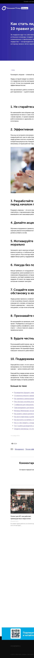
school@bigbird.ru (16, 646)
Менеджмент (19, 449)
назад (13, 70)
